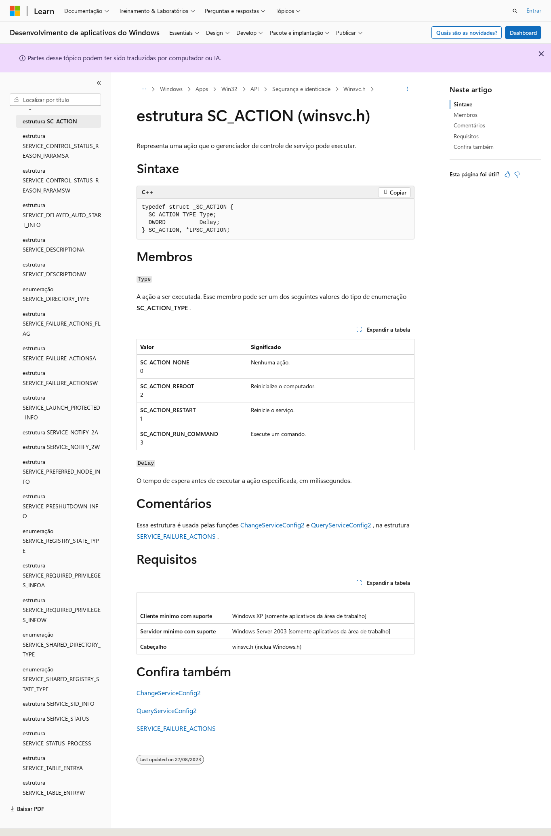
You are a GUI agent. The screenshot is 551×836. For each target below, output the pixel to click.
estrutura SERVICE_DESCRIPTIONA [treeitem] (53, 245)
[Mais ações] (407, 89)
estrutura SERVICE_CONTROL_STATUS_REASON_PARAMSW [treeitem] (61, 180)
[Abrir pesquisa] (515, 11)
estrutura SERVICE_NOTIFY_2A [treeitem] (60, 432)
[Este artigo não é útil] (517, 174)
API (254, 89)
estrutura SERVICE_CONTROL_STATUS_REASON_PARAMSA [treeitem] (61, 145)
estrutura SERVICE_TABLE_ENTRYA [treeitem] (53, 763)
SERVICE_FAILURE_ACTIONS (176, 536)
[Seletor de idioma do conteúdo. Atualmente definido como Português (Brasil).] (40, 822)
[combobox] (55, 99)
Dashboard (523, 32)
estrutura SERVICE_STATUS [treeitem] (56, 718)
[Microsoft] (15, 11)
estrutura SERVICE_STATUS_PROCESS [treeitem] (57, 738)
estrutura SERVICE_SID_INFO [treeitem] (59, 703)
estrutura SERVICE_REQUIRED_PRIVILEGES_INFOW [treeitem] (62, 610)
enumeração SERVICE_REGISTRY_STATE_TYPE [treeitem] (61, 541)
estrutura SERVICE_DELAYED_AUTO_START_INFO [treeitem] (62, 215)
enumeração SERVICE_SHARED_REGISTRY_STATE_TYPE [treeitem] (61, 679)
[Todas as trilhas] (144, 89)
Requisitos (466, 136)
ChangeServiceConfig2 (272, 525)
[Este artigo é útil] (507, 174)
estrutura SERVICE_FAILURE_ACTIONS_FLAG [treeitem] (62, 323)
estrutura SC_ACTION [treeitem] (50, 121)
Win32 (229, 89)
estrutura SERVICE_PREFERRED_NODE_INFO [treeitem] (61, 471)
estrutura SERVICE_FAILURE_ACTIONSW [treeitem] (60, 378)
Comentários (469, 125)
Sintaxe (463, 104)
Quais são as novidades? (466, 32)
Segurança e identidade (301, 89)
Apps (202, 89)
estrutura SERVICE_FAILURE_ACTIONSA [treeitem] (59, 353)
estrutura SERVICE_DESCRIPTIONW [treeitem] (54, 269)
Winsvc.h (354, 89)
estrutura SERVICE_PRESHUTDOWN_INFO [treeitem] (60, 506)
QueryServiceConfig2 (341, 525)
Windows (171, 89)
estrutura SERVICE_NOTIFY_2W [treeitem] (61, 447)
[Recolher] (98, 83)
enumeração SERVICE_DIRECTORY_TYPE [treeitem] (56, 294)
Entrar (533, 10)
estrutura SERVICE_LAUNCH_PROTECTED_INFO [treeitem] (61, 407)
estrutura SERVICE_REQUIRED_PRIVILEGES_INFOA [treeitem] (62, 575)
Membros (465, 115)
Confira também (474, 146)
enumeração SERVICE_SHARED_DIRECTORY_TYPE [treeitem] (62, 644)
